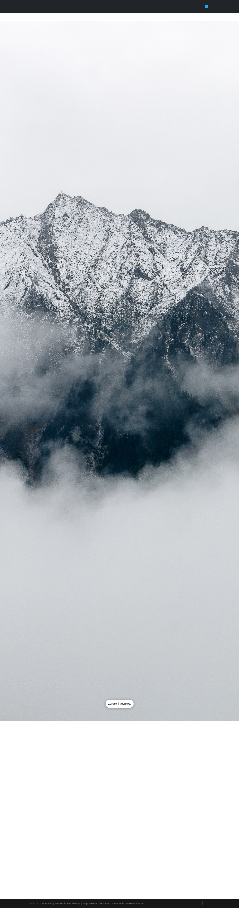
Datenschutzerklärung (67, 903)
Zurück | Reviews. (119, 704)
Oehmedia (46, 903)
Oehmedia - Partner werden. (128, 903)
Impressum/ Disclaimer (96, 903)
